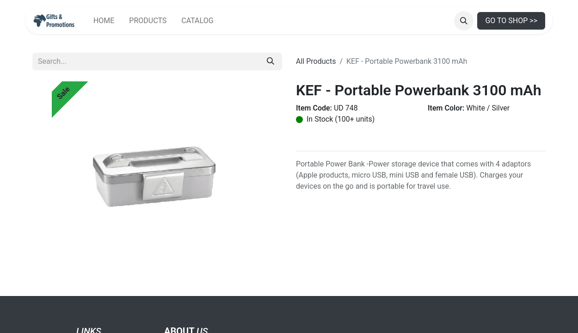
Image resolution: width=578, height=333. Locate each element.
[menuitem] (104, 21)
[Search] (270, 61)
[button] (463, 21)
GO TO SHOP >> (511, 20)
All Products (316, 61)
